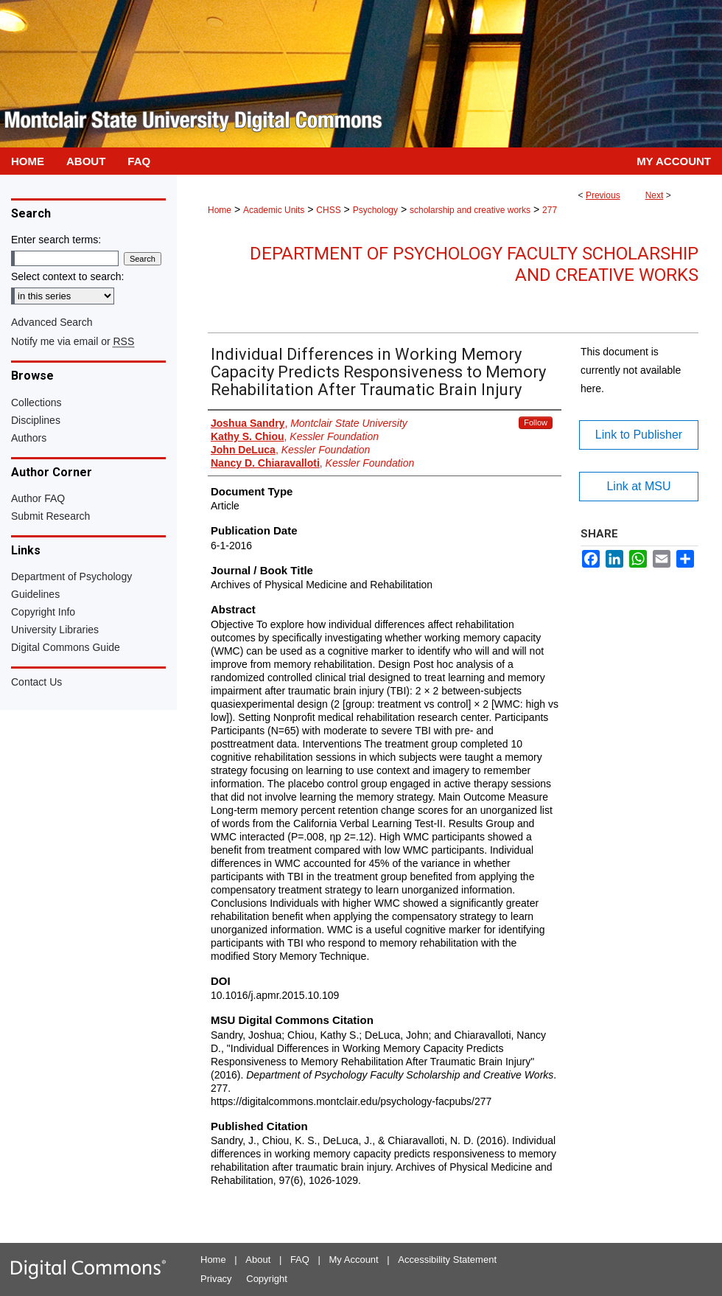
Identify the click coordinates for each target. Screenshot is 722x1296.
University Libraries (55, 629)
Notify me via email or (72, 341)
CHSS (328, 210)
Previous (603, 195)
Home (219, 210)
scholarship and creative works (470, 210)
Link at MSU (638, 486)
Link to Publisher (638, 434)
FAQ (299, 1259)
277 (549, 210)
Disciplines (35, 420)
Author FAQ (38, 498)
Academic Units (273, 210)
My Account (354, 1259)
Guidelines (35, 594)
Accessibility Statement (447, 1259)
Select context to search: (67, 276)
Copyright (266, 1278)
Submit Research (50, 516)
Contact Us (36, 682)
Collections (36, 402)
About (257, 1259)
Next (654, 195)
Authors (28, 438)
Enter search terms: (56, 239)
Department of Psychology (71, 576)
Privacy (216, 1278)
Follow (535, 422)
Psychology (375, 210)
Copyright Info (43, 612)
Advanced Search (52, 322)
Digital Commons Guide (65, 647)
